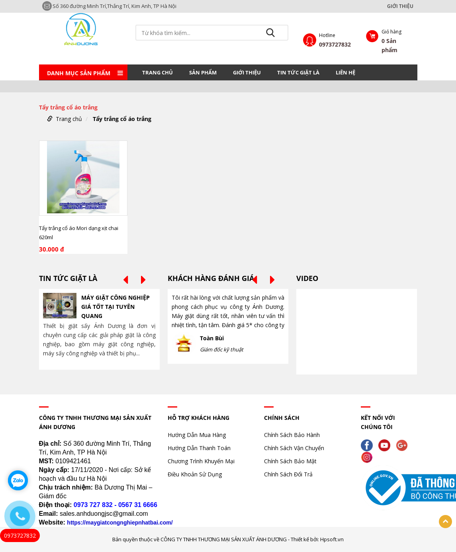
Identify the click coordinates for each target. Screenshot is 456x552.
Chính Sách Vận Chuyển (294, 448)
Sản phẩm (203, 72)
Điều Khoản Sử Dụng (195, 474)
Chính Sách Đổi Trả (288, 474)
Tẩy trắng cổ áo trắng (122, 119)
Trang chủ (157, 72)
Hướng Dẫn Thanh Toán (199, 448)
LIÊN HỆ (345, 72)
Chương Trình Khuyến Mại (201, 461)
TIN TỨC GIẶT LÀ (298, 72)
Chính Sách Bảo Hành (292, 435)
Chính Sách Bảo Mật (290, 461)
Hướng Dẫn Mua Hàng (197, 435)
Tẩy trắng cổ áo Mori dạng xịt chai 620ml (78, 232)
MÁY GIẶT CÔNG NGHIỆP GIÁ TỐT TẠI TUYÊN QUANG (115, 307)
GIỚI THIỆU (400, 6)
